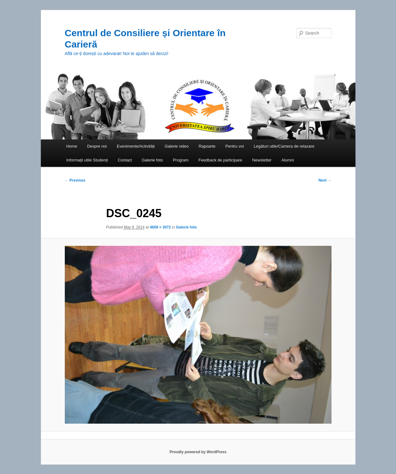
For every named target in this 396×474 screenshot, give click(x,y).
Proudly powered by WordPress (198, 452)
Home (71, 146)
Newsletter (261, 160)
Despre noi (97, 146)
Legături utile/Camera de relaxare (284, 146)
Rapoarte (207, 146)
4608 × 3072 (160, 227)
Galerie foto (152, 160)
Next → (324, 180)
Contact (125, 160)
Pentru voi (235, 146)
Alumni (288, 160)
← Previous (75, 180)
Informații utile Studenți (87, 160)
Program (180, 160)
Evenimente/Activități (136, 146)
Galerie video (177, 146)
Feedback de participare (220, 160)
